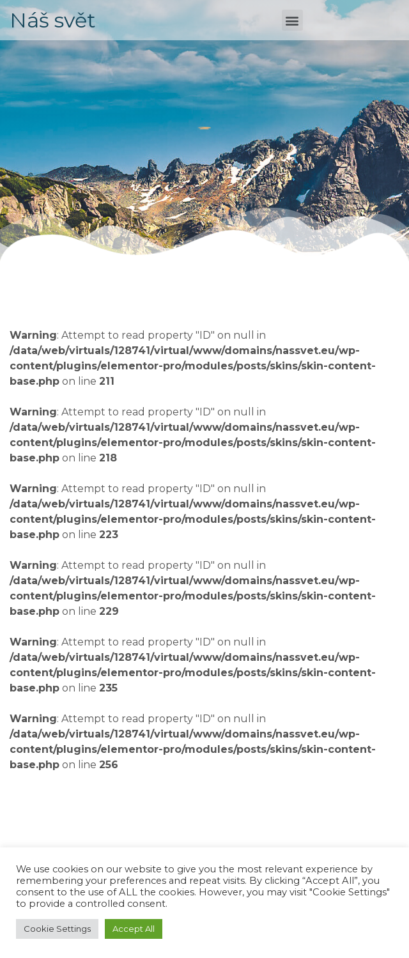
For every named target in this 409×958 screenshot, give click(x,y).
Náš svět (53, 20)
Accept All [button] (133, 928)
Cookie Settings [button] (57, 928)
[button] (292, 20)
